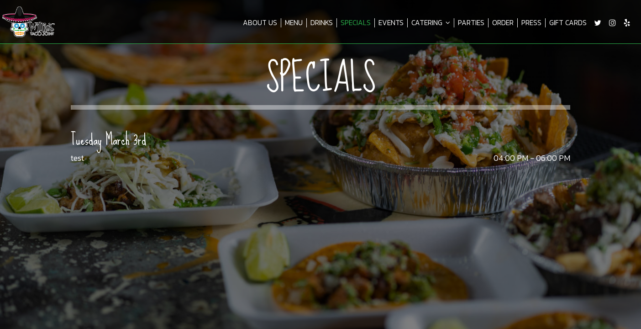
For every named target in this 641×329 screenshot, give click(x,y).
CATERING (430, 22)
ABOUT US (260, 22)
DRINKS (321, 22)
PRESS (531, 22)
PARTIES (471, 22)
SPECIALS (356, 22)
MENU (294, 22)
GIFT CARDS (568, 22)
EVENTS (391, 22)
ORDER (503, 22)
